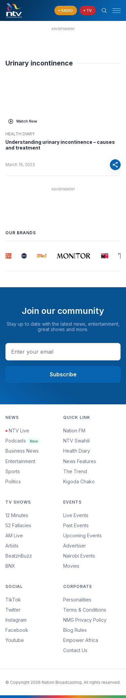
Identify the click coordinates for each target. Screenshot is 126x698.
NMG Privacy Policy (85, 620)
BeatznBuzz (18, 556)
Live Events (75, 515)
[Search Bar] (104, 10)
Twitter (12, 610)
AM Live (14, 535)
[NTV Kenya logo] (13, 10)
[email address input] (63, 351)
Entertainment (20, 461)
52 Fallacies (18, 525)
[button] (114, 11)
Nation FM (74, 430)
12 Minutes (16, 515)
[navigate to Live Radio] (65, 11)
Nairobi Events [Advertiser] (79, 556)
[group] (8, 256)
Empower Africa (80, 640)
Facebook (16, 630)
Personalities (77, 599)
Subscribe (63, 374)
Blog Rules (75, 630)
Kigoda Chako (79, 481)
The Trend (75, 471)
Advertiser (74, 545)
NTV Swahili (76, 441)
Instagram (16, 620)
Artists (11, 545)
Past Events (76, 525)
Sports (12, 471)
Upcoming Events (82, 535)
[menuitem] (92, 556)
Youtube (14, 640)
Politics (13, 481)
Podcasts (23, 441)
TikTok (13, 599)
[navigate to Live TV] (88, 11)
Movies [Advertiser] (71, 566)
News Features (79, 461)
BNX (10, 566)
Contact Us (75, 650)
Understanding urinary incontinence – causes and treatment (60, 145)
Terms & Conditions (84, 610)
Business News (22, 451)
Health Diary (20, 134)
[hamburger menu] (117, 11)
